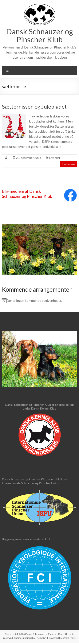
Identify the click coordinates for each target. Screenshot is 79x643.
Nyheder (54, 157)
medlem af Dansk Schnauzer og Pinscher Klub (27, 194)
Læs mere (68, 164)
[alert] (39, 300)
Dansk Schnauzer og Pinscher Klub (39, 35)
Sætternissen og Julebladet (34, 106)
